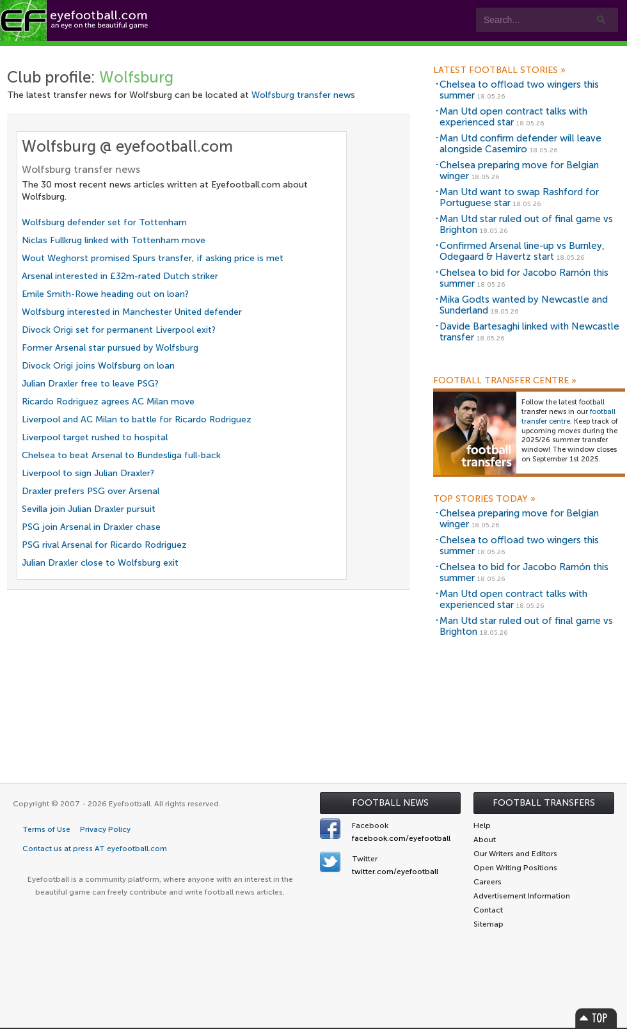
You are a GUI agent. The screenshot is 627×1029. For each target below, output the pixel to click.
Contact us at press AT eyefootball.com (94, 848)
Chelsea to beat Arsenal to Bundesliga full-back (121, 455)
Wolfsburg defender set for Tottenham (104, 222)
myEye (400, 52)
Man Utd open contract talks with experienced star (513, 117)
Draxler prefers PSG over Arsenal (90, 491)
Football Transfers (544, 802)
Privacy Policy (105, 829)
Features (190, 52)
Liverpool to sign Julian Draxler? (88, 473)
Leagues (332, 52)
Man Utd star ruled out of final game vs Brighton (526, 224)
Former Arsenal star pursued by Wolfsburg (110, 347)
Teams (257, 52)
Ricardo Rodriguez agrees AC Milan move (108, 401)
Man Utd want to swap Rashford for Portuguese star (519, 197)
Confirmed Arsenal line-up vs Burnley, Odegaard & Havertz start (522, 251)
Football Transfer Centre (504, 381)
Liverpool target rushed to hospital (95, 437)
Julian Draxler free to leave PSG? (90, 383)
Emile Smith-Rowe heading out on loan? (105, 294)
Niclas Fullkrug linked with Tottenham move (113, 240)
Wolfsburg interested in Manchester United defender (132, 312)
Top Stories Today (484, 499)
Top (596, 1018)
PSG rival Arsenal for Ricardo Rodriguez (104, 544)
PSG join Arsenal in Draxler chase (91, 527)
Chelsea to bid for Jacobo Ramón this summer (524, 278)
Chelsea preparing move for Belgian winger (519, 170)
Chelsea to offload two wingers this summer (519, 90)
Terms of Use (46, 829)
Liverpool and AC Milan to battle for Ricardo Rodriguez (136, 419)
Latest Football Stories (499, 70)
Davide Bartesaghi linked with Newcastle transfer (529, 332)
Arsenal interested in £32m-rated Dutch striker (120, 276)
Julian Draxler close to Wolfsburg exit (100, 562)
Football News (390, 802)
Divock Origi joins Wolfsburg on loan (98, 365)
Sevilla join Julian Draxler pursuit (88, 509)
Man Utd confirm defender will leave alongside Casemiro (520, 143)
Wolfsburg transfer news (303, 95)
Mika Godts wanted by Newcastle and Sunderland (524, 305)
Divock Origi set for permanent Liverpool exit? (119, 329)
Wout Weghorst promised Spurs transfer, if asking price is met (152, 258)
